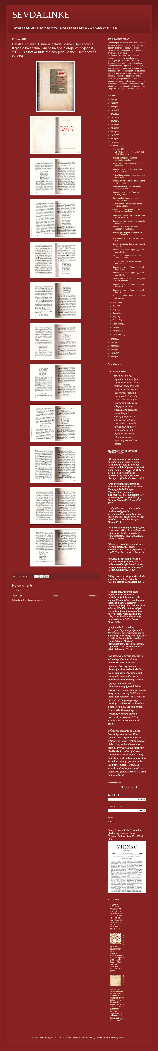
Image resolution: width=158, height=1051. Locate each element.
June (115, 313)
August (116, 320)
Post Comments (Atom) (32, 600)
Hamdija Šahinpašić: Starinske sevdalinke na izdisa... (124, 159)
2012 (113, 117)
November (117, 331)
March (115, 302)
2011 (113, 114)
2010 (113, 110)
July (115, 317)
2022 (113, 346)
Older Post (93, 596)
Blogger (122, 1037)
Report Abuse (115, 364)
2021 (113, 343)
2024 (113, 353)
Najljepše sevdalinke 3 (115, 905)
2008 (113, 103)
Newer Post (17, 596)
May (115, 310)
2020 (113, 339)
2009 (113, 107)
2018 (113, 139)
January (116, 145)
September (117, 324)
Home (55, 596)
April (115, 306)
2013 (113, 121)
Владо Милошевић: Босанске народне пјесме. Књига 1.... (128, 216)
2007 (113, 100)
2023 (113, 350)
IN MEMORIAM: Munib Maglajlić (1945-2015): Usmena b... (128, 153)
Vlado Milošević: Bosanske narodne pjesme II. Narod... (126, 262)
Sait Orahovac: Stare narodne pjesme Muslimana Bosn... (127, 256)
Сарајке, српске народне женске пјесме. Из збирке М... (126, 211)
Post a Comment (22, 590)
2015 (113, 128)
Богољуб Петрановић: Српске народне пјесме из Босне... (128, 279)
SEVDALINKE (41, 15)
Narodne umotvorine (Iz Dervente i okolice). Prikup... (126, 193)
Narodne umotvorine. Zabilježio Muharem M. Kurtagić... (125, 228)
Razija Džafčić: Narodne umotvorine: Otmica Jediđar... (127, 199)
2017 (113, 135)
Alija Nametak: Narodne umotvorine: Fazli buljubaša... (127, 205)
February (117, 149)
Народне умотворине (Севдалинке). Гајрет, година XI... (127, 234)
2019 (113, 142)
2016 (113, 132)
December (117, 334)
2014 (113, 125)
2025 (113, 357)
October (116, 327)
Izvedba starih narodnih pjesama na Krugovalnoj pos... (126, 188)
